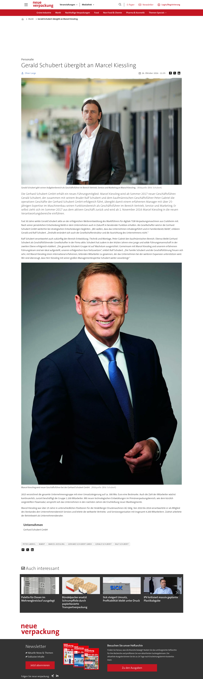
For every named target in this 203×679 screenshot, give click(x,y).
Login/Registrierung (171, 4)
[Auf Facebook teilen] (171, 73)
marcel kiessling (56, 544)
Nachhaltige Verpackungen (77, 12)
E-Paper (130, 4)
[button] (176, 592)
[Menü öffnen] (26, 4)
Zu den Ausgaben (132, 668)
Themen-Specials (156, 12)
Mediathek (87, 4)
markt (42, 544)
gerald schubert (103, 544)
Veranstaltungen (67, 4)
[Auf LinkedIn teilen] (179, 73)
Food (96, 12)
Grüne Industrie (44, 12)
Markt (58, 12)
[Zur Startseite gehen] (43, 4)
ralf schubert (122, 544)
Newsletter (148, 4)
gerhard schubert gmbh (80, 544)
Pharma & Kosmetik (135, 12)
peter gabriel (29, 544)
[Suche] (120, 4)
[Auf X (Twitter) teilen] (175, 73)
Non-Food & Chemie (112, 12)
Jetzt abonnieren (40, 665)
